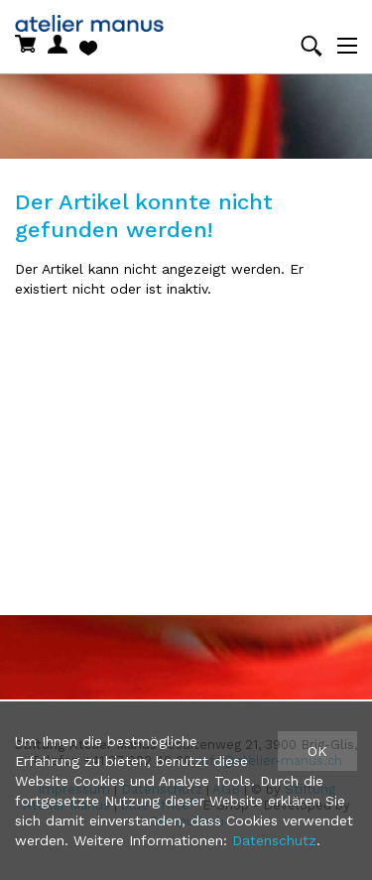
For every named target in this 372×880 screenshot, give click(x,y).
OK (317, 751)
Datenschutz (274, 840)
